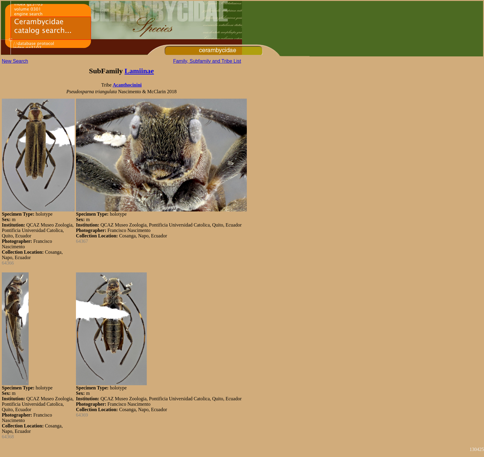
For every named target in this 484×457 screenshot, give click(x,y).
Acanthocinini (127, 84)
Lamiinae (139, 71)
